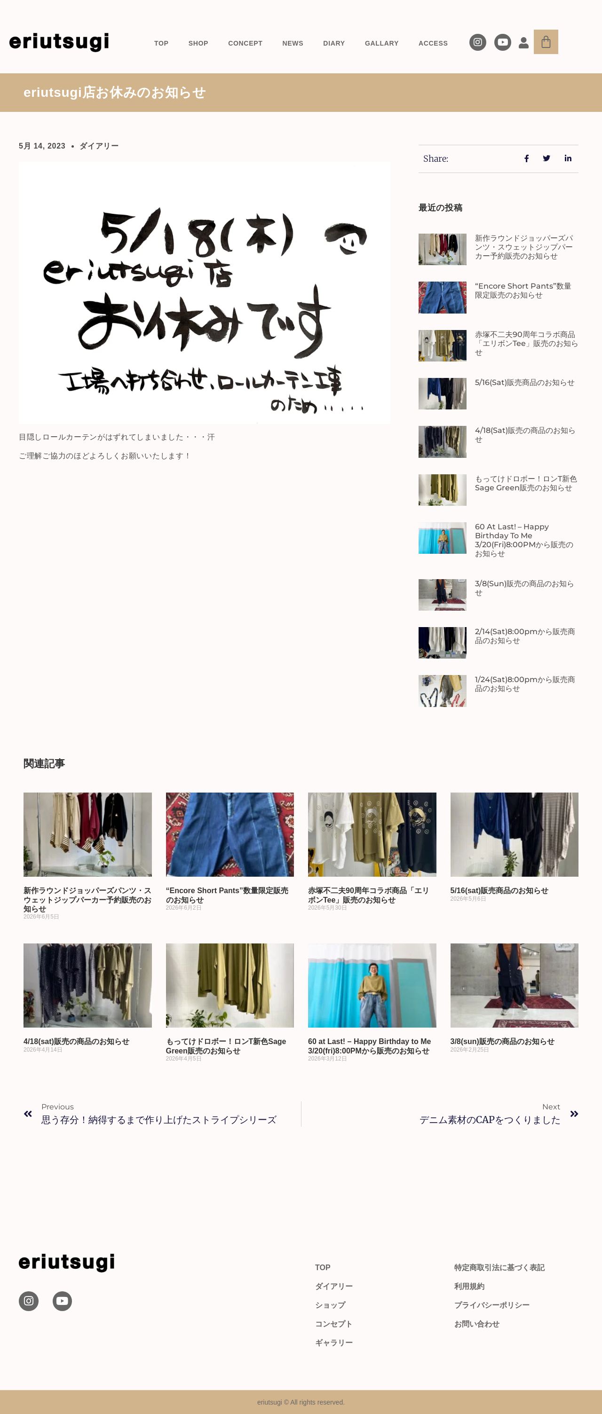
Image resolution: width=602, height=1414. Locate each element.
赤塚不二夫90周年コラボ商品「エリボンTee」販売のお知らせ (526, 343)
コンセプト (334, 1324)
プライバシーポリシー (492, 1305)
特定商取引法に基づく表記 (499, 1268)
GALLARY (382, 43)
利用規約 (469, 1286)
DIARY (334, 43)
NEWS (293, 43)
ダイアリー (99, 146)
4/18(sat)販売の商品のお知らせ (76, 1041)
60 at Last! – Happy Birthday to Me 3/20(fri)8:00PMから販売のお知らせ (524, 540)
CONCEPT (245, 43)
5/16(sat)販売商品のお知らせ (525, 382)
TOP (161, 43)
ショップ (330, 1305)
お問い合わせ (476, 1324)
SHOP (198, 43)
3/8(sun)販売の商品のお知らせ (502, 1041)
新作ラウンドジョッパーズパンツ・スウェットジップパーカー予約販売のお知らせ (524, 247)
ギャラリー (334, 1343)
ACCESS (433, 43)
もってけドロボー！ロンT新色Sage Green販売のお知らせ (526, 483)
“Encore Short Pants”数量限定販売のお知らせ (523, 290)
